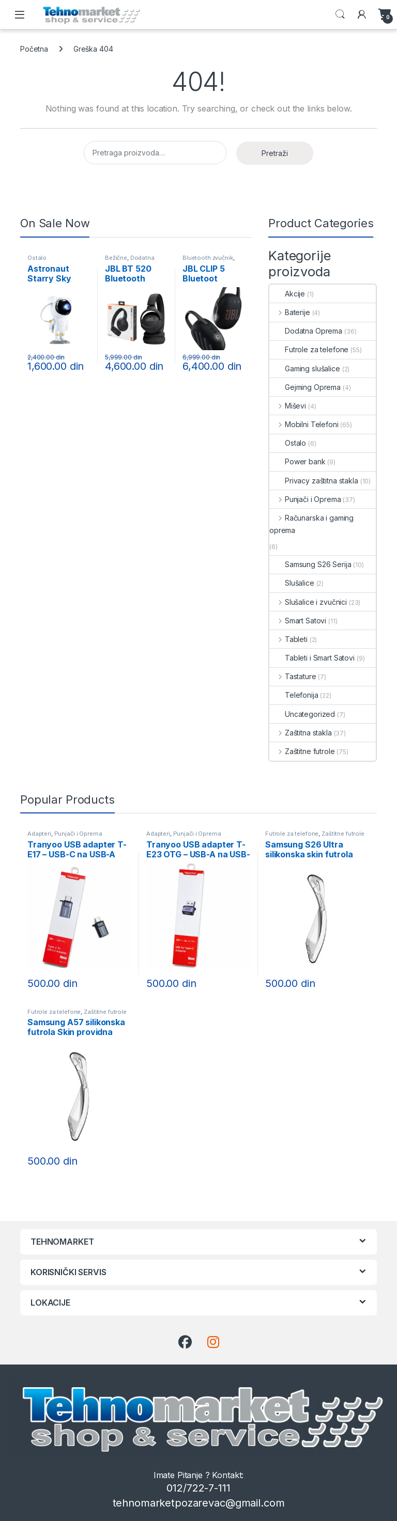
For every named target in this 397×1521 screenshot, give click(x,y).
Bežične (116, 257)
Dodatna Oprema (130, 261)
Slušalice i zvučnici (308, 602)
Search (340, 14)
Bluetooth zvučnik (207, 257)
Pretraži (275, 153)
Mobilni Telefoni (304, 424)
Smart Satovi (297, 620)
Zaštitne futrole (302, 751)
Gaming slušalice (304, 368)
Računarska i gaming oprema (311, 524)
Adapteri (39, 833)
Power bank (297, 461)
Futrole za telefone (308, 349)
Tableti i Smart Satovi (312, 657)
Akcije (287, 293)
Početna (34, 48)
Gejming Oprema (305, 387)
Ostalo (37, 257)
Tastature (292, 676)
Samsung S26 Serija (310, 564)
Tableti (288, 639)
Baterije (289, 312)
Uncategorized (302, 714)
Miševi (287, 405)
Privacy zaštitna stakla (313, 480)
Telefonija (293, 695)
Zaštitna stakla (300, 732)
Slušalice (291, 582)
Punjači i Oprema (305, 499)
